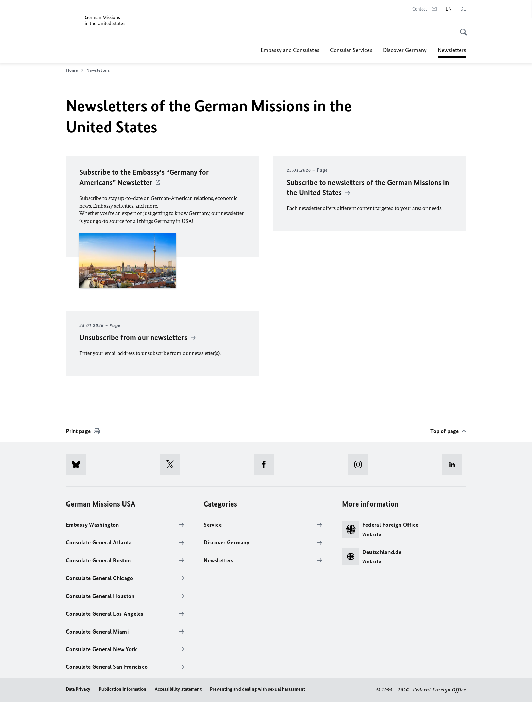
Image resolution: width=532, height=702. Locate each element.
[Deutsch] (463, 9)
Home (74, 70)
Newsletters (452, 50)
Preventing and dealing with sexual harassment (257, 689)
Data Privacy (78, 689)
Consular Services (351, 50)
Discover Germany (405, 50)
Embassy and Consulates (290, 50)
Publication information (122, 689)
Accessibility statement (178, 689)
